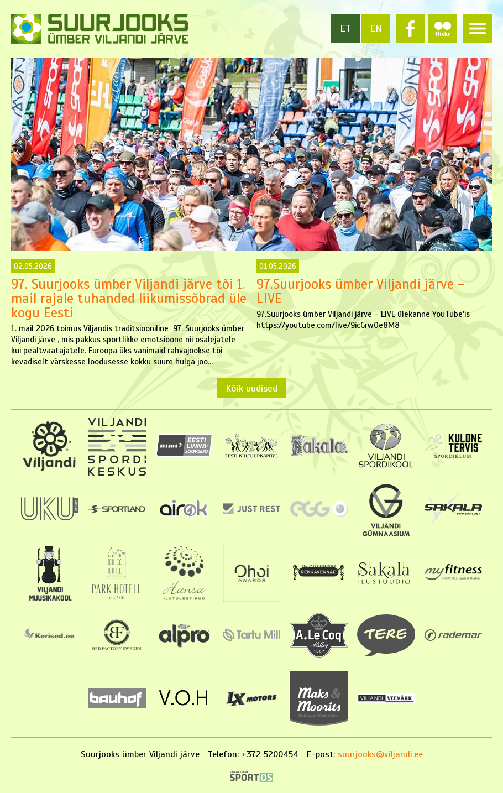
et (345, 28)
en (376, 28)
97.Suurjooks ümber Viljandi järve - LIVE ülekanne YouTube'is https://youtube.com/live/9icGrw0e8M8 (374, 294)
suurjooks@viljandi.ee (380, 754)
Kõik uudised (251, 388)
